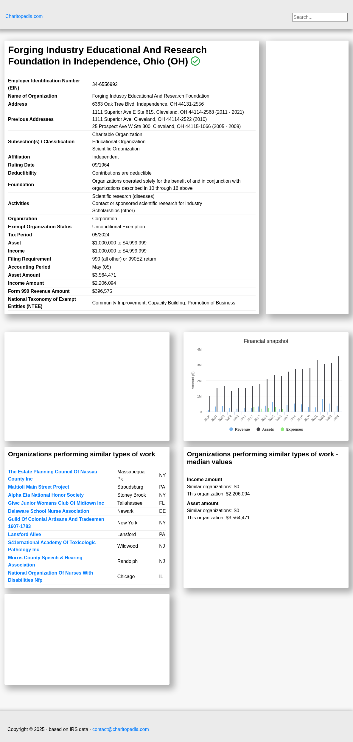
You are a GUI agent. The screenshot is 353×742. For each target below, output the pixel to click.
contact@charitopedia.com (120, 729)
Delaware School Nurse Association (48, 511)
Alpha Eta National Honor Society (46, 495)
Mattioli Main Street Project (38, 486)
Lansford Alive (24, 534)
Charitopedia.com (24, 16)
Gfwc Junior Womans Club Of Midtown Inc (56, 503)
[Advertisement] (307, 133)
